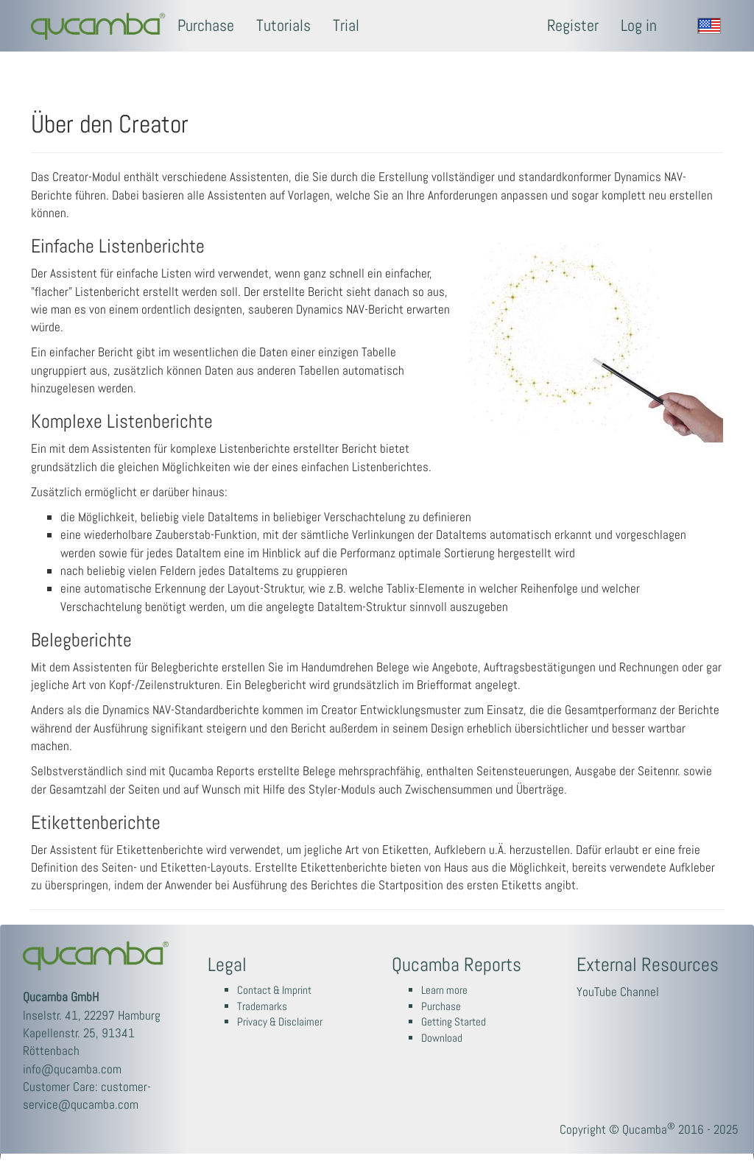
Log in (639, 25)
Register (573, 25)
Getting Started (453, 1021)
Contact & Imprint (274, 990)
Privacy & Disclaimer (280, 1021)
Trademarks (262, 1006)
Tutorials (283, 25)
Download (441, 1038)
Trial (346, 25)
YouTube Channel (618, 992)
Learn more (444, 990)
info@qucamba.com (72, 1069)
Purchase (205, 25)
